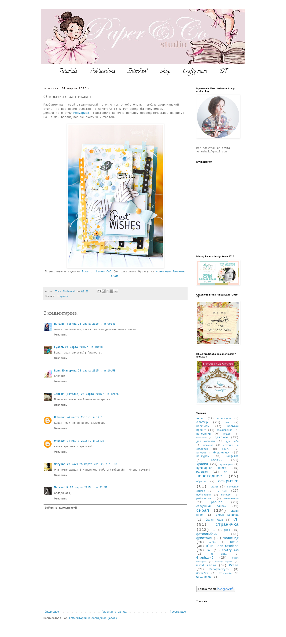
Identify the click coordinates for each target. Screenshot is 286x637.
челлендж (230, 538)
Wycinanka (203, 577)
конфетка (232, 456)
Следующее (52, 611)
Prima (233, 565)
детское (221, 437)
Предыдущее (178, 611)
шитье (233, 542)
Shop (165, 72)
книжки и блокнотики (212, 452)
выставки (201, 438)
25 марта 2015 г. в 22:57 (88, 487)
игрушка (208, 445)
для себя (232, 441)
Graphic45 (205, 557)
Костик (216, 460)
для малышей (205, 441)
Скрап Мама (214, 519)
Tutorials (68, 72)
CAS (208, 550)
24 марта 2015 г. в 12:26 (100, 394)
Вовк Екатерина (65, 370)
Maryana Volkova (66, 464)
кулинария (226, 464)
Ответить (60, 334)
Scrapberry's (218, 569)
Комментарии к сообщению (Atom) (93, 618)
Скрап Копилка (227, 515)
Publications (102, 72)
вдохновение (224, 430)
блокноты (202, 426)
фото (227, 530)
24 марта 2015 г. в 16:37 (85, 441)
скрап (202, 510)
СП (235, 519)
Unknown (59, 417)
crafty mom (230, 550)
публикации (203, 494)
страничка (227, 524)
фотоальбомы (207, 534)
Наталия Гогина (65, 323)
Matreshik (61, 487)
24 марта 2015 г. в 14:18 (85, 417)
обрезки (201, 481)
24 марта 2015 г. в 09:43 (96, 323)
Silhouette (225, 573)
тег (214, 530)
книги (225, 449)
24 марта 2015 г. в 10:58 (96, 370)
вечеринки (203, 433)
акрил (200, 418)
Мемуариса (81, 113)
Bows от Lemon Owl (97, 271)
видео (226, 434)
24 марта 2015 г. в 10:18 (84, 347)
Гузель (59, 347)
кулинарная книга (211, 468)
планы (214, 486)
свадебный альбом (211, 506)
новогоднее (209, 476)
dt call (218, 554)
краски (202, 464)
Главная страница (114, 611)
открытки (62, 296)
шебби (212, 542)
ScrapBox (202, 573)
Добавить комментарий (61, 507)
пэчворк (226, 494)
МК (225, 471)
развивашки (231, 498)
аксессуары (224, 418)
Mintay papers (223, 562)
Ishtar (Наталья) (67, 394)
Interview (137, 72)
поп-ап (221, 491)
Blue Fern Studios (222, 546)
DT (223, 72)
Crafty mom (195, 72)
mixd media (206, 565)
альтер (202, 422)
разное (216, 502)
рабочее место (205, 498)
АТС (227, 422)
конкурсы (202, 456)
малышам (202, 471)
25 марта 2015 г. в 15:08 (98, 464)
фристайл (204, 538)
